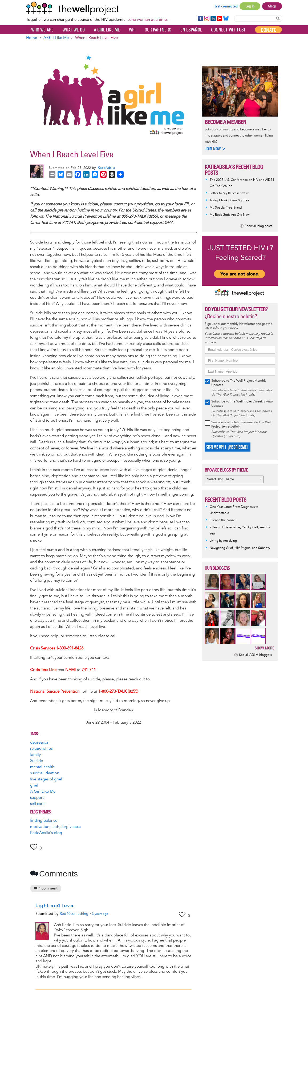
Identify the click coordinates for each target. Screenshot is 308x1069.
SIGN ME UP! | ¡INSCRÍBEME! (227, 447)
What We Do (74, 30)
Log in (249, 6)
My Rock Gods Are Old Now (230, 215)
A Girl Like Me (107, 30)
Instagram (206, 18)
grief (34, 785)
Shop (272, 6)
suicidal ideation (44, 773)
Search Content (278, 18)
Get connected (226, 6)
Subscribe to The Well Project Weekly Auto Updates (242, 404)
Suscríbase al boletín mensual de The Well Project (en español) (241, 424)
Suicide (36, 760)
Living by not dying (223, 541)
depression (39, 742)
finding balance (43, 820)
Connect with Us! (228, 30)
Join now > (215, 148)
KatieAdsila (106, 168)
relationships (41, 748)
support (37, 797)
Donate (268, 30)
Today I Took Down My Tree (229, 200)
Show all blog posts (258, 226)
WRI (132, 30)
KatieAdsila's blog (46, 832)
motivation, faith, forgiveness (55, 826)
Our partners (158, 30)
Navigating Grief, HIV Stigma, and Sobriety (240, 548)
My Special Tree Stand (226, 208)
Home (31, 37)
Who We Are (42, 30)
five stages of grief (46, 779)
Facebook (200, 18)
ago (100, 914)
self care (37, 803)
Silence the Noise (222, 520)
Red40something (74, 913)
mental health (42, 766)
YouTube (219, 18)
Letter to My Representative (230, 193)
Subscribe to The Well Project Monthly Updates (238, 383)
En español (191, 30)
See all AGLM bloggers (255, 655)
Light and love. (55, 905)
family (35, 754)
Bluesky (226, 18)
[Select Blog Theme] (234, 479)
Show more (264, 648)
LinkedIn (213, 18)
